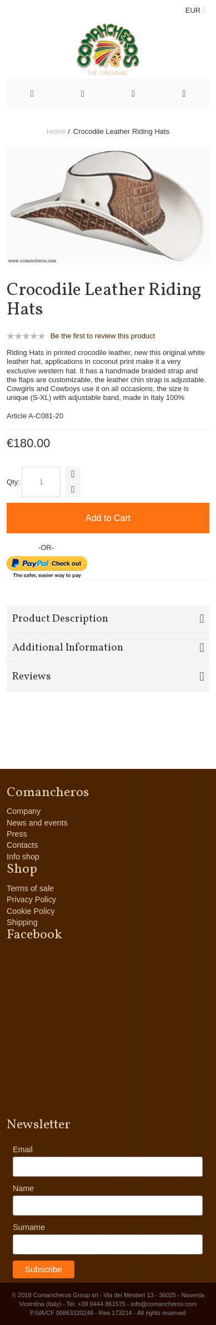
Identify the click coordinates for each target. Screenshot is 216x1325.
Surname (29, 1227)
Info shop (23, 856)
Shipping (22, 922)
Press (17, 833)
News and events (37, 822)
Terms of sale (30, 888)
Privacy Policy (31, 899)
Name (23, 1188)
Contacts (22, 845)
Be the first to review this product (103, 336)
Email (23, 1149)
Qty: (13, 482)
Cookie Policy (31, 911)
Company (24, 811)
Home (56, 131)
